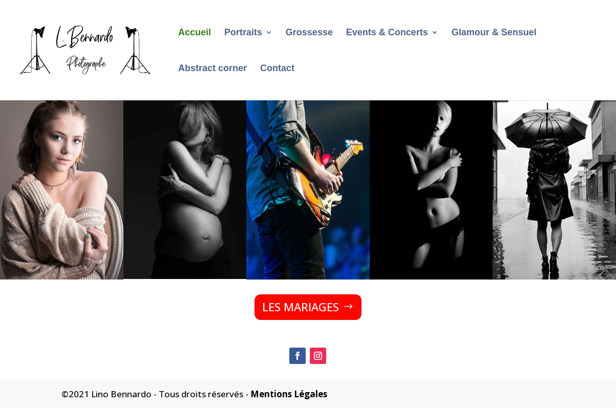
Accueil (194, 33)
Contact (277, 69)
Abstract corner (212, 69)
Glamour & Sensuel (494, 33)
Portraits (243, 33)
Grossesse (309, 33)
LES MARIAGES (300, 306)
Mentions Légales (288, 394)
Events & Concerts (387, 33)
